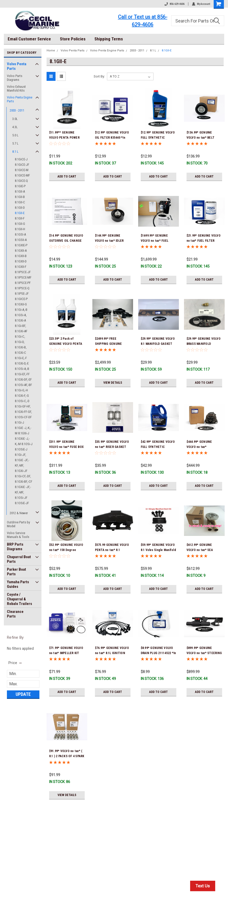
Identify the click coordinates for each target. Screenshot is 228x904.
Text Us (203, 885)
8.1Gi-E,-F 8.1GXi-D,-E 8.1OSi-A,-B (22, 363)
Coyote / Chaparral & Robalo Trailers (19, 599)
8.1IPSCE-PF (23, 283)
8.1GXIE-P (21, 245)
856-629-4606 (174, 4)
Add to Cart (67, 176)
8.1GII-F (20, 218)
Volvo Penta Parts (16, 66)
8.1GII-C (20, 202)
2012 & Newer (19, 513)
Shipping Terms (108, 38)
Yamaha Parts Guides (18, 584)
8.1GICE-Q (21, 181)
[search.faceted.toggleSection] (15, 662)
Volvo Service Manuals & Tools (18, 535)
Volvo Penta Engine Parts (19, 99)
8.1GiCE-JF (22, 165)
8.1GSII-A (21, 240)
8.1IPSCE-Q (22, 288)
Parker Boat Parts (16, 571)
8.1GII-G (20, 224)
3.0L (15, 119)
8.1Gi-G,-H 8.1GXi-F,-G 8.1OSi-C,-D (22, 395)
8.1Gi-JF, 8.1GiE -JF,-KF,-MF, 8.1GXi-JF (22, 463)
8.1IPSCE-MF (23, 277)
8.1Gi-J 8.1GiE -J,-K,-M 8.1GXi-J (23, 428)
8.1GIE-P (20, 186)
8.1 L (15, 151)
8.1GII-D (20, 208)
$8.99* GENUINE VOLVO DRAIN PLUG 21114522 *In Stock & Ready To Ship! (158, 653)
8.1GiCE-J (21, 159)
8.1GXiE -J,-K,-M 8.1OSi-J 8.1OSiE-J (23, 444)
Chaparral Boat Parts (19, 559)
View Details (112, 382)
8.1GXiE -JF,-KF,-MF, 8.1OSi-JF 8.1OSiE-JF (23, 495)
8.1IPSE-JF (22, 293)
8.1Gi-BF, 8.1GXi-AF (21, 328)
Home (51, 50)
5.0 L (15, 135)
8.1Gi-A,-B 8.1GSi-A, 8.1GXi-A (21, 315)
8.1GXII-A (21, 250)
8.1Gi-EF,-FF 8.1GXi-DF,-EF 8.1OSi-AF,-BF (23, 379)
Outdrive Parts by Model (18, 524)
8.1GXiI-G (21, 304)
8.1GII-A (20, 191)
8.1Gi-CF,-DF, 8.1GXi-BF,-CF (23, 478)
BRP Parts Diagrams (15, 546)
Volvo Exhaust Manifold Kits (16, 88)
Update (23, 694)
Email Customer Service (29, 38)
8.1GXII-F (20, 267)
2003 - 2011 (17, 110)
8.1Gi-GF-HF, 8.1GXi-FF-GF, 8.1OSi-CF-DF (23, 411)
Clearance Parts (15, 614)
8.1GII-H (20, 229)
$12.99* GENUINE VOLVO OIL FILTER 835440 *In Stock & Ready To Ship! (112, 138)
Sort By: (99, 76)
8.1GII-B (20, 197)
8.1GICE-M (21, 170)
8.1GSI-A (20, 234)
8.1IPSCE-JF (23, 272)
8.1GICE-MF (22, 175)
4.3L (15, 127)
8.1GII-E (20, 213)
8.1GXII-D (21, 261)
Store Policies (72, 38)
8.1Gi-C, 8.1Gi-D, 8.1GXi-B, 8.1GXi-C (21, 345)
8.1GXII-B (21, 256)
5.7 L (15, 143)
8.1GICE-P (21, 299)
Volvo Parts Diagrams (14, 78)
